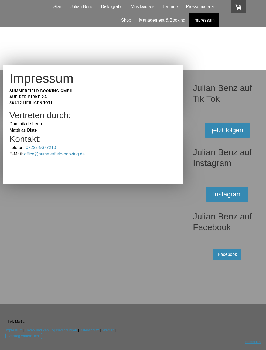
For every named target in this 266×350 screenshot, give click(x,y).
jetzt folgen (227, 130)
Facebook (227, 254)
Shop (126, 20)
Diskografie (111, 6)
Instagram (227, 194)
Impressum (204, 20)
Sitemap (108, 330)
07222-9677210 (41, 147)
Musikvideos (142, 6)
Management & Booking (162, 20)
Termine (170, 6)
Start (58, 6)
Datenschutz (89, 330)
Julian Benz (82, 6)
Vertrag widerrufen (23, 336)
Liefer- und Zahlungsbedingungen (51, 330)
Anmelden (253, 342)
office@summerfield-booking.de (54, 154)
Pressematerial (200, 6)
